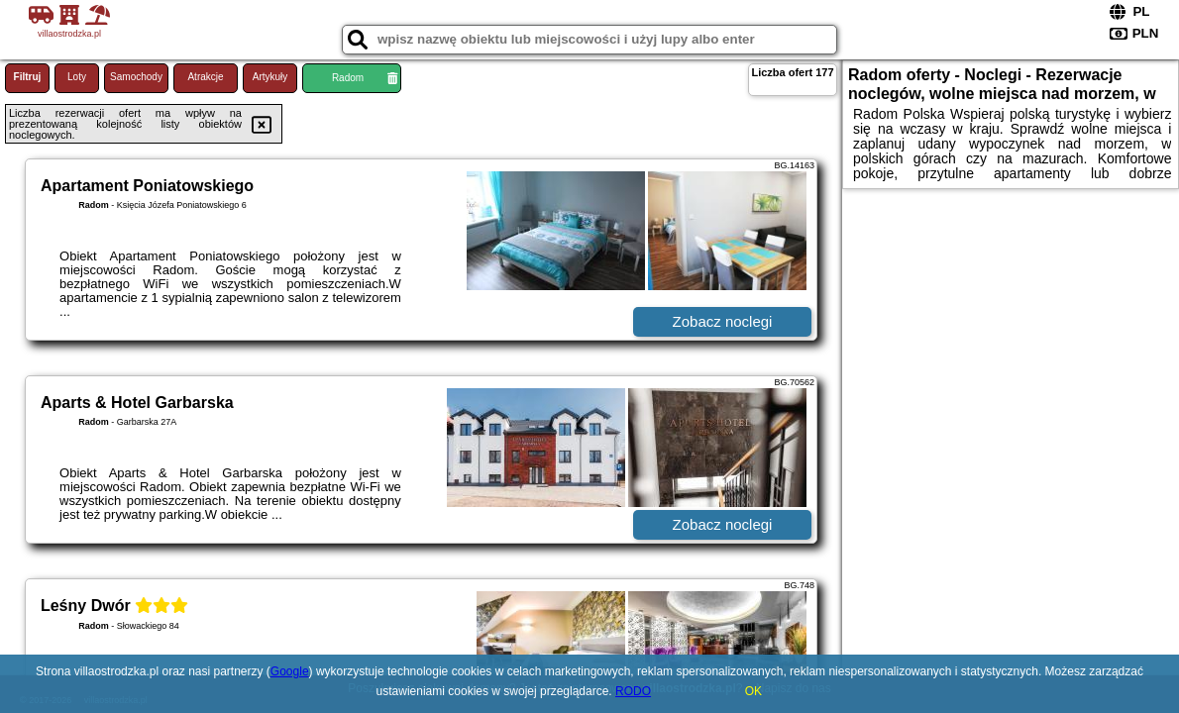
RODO (633, 691)
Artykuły (270, 76)
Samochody (136, 76)
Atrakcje (205, 76)
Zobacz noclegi (723, 321)
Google (289, 671)
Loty (76, 76)
